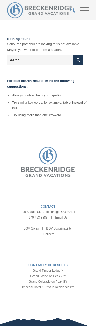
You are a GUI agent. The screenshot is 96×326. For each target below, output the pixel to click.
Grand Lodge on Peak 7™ (48, 276)
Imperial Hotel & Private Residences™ (48, 287)
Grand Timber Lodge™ (48, 270)
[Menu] (82, 10)
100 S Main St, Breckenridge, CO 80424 (48, 212)
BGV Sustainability (58, 228)
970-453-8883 (38, 217)
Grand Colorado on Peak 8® (48, 281)
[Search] (70, 10)
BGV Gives (31, 228)
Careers (48, 234)
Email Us (61, 217)
